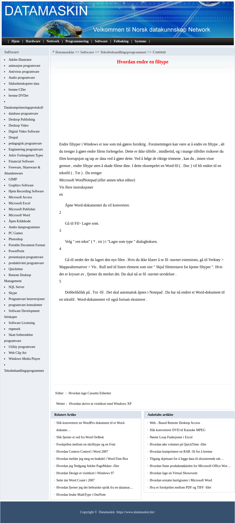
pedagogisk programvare (25, 143)
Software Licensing (22, 323)
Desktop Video (18, 125)
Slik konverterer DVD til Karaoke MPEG (178, 430)
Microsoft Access (20, 197)
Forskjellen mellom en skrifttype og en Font (86, 444)
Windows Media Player (24, 359)
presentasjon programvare (26, 257)
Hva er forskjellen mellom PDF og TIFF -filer (181, 487)
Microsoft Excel (19, 203)
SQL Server (16, 287)
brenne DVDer (18, 95)
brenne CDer (17, 89)
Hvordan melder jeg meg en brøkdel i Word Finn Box (92, 459)
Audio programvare (22, 77)
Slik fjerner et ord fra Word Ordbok (80, 437)
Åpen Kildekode (20, 221)
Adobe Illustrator (20, 59)
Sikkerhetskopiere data (24, 83)
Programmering (77, 41)
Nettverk (53, 41)
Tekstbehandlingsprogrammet (24, 371)
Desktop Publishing (22, 119)
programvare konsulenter (25, 305)
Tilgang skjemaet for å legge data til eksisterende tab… (187, 459)
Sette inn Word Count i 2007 (75, 480)
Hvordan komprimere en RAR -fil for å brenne (181, 451)
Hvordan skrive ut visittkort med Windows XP (100, 404)
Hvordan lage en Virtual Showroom (174, 473)
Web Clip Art (17, 353)
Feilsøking (121, 41)
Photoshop (16, 239)
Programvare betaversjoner (27, 299)
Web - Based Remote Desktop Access (175, 423)
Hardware (33, 41)
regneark (14, 329)
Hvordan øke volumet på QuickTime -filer (178, 444)
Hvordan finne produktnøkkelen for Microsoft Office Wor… (190, 466)
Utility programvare (22, 347)
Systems (140, 41)
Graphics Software (21, 185)
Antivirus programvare (24, 71)
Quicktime (16, 269)
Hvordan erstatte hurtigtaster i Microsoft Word (181, 480)
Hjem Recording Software (26, 191)
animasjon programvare (24, 65)
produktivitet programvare (26, 263)
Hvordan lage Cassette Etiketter (90, 393)
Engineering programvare (26, 149)
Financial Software (21, 161)
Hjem (15, 41)
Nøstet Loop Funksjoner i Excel (171, 437)
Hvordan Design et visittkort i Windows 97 (85, 473)
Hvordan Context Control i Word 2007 (82, 451)
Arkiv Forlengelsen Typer (26, 155)
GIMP (13, 179)
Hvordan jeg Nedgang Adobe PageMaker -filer (88, 466)
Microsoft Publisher (22, 209)
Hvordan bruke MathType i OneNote (81, 494)
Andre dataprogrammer (24, 227)
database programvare (23, 113)
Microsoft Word (19, 215)
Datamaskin (65, 52)
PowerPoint (16, 251)
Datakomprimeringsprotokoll (23, 107)
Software (101, 41)
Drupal (13, 137)
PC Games (16, 233)
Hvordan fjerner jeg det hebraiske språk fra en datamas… (94, 487)
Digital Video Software (24, 131)
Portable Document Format (27, 245)
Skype (13, 293)
